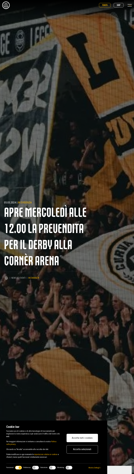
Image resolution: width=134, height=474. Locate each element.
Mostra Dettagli (95, 468)
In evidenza (25, 202)
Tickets (105, 5)
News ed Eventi (18, 278)
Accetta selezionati (82, 449)
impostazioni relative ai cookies (45, 454)
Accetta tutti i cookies (82, 437)
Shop (118, 5)
